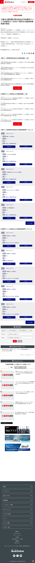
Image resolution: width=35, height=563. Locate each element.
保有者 (3, 376)
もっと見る (17, 108)
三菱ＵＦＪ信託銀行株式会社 (11, 179)
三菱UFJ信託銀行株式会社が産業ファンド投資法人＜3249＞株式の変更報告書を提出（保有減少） (17, 83)
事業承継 (6, 546)
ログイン (23, 2)
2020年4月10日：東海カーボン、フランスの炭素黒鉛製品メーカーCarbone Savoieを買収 (17, 389)
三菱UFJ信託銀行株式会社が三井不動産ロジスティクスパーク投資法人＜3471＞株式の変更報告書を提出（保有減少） (17, 93)
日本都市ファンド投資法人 (11, 271)
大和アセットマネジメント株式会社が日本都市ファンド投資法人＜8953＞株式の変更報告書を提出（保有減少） (17, 118)
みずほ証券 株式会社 (9, 296)
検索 (15, 380)
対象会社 (3, 373)
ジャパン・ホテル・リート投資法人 (12, 225)
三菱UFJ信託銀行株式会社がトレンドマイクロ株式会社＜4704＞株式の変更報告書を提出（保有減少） (17, 88)
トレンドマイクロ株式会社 (11, 190)
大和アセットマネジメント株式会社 (12, 278)
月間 (23, 406)
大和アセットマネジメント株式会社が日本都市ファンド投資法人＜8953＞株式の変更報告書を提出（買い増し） (17, 135)
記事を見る (9, 182)
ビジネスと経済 (7, 559)
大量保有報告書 (30, 36)
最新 (12, 406)
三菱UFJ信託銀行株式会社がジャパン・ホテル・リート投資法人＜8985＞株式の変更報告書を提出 (17, 99)
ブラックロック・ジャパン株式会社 (12, 314)
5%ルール (4, 38)
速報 (5, 532)
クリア (19, 380)
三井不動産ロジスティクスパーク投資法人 (14, 207)
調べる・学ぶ (7, 541)
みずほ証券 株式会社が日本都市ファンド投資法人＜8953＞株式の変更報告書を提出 (17, 124)
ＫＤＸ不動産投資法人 (10, 243)
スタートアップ (7, 555)
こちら (9, 8)
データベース (7, 537)
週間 (17, 406)
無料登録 (31, 2)
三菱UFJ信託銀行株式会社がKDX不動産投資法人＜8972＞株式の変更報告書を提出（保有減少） (17, 104)
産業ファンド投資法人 (10, 172)
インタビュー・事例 (8, 550)
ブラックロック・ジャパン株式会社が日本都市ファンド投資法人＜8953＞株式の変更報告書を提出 (17, 129)
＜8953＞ (15, 26)
